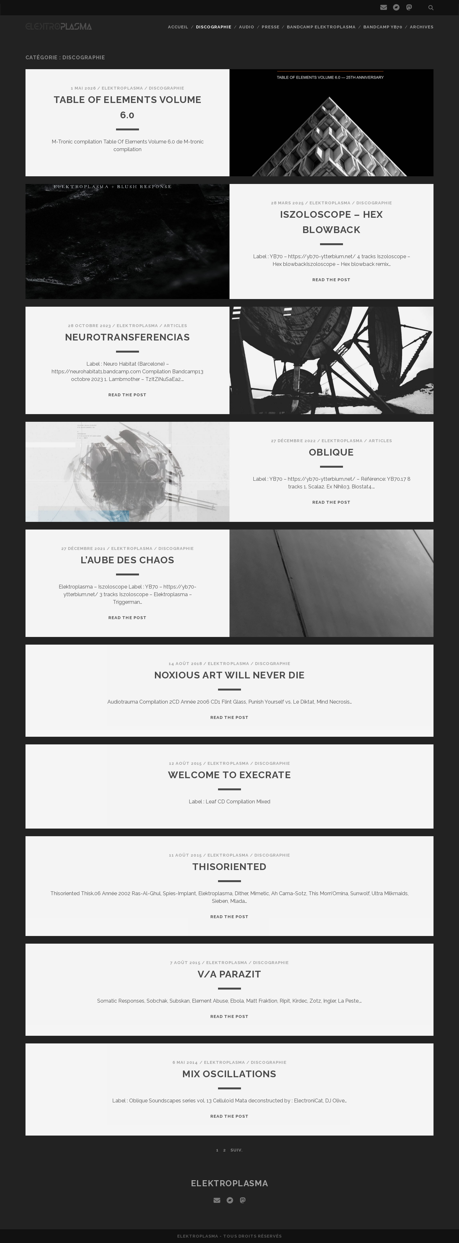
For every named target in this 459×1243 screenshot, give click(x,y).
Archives (421, 27)
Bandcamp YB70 (383, 27)
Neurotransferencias (127, 337)
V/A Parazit (229, 974)
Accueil (178, 27)
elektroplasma (229, 1183)
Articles (175, 325)
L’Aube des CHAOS (127, 560)
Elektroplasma (122, 88)
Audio (246, 27)
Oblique (331, 452)
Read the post (331, 279)
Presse (270, 27)
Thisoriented (229, 866)
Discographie (214, 27)
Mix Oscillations (229, 1073)
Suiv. (236, 1150)
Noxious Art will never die (229, 675)
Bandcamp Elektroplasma (321, 27)
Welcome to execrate (229, 774)
